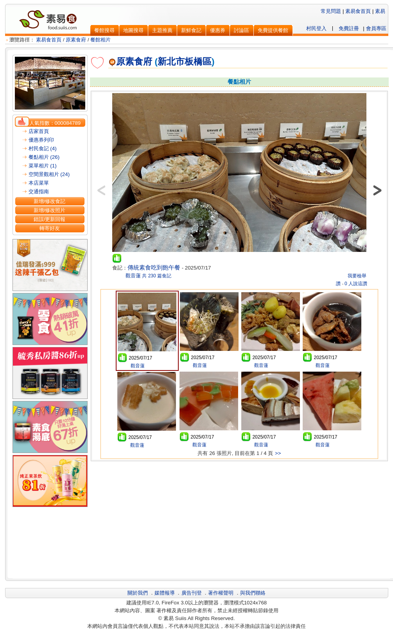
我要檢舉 (357, 276)
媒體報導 (164, 593)
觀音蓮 (132, 276)
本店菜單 (39, 183)
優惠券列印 (41, 140)
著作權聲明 (220, 593)
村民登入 (316, 28)
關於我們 (137, 593)
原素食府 (76, 40)
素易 (380, 11)
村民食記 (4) (43, 148)
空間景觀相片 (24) (49, 174)
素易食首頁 (358, 11)
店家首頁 (39, 131)
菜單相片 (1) (43, 166)
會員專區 (376, 28)
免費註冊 (349, 28)
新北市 (171, 61)
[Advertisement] (239, 518)
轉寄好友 (49, 228)
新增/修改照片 (50, 210)
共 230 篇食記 (156, 276)
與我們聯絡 (253, 593)
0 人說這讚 (356, 283)
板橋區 (198, 61)
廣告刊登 (191, 593)
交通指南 (39, 191)
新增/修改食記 (50, 201)
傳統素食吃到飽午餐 (153, 267)
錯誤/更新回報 (50, 219)
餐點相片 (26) (44, 157)
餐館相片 (100, 40)
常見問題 (331, 11)
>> (278, 453)
